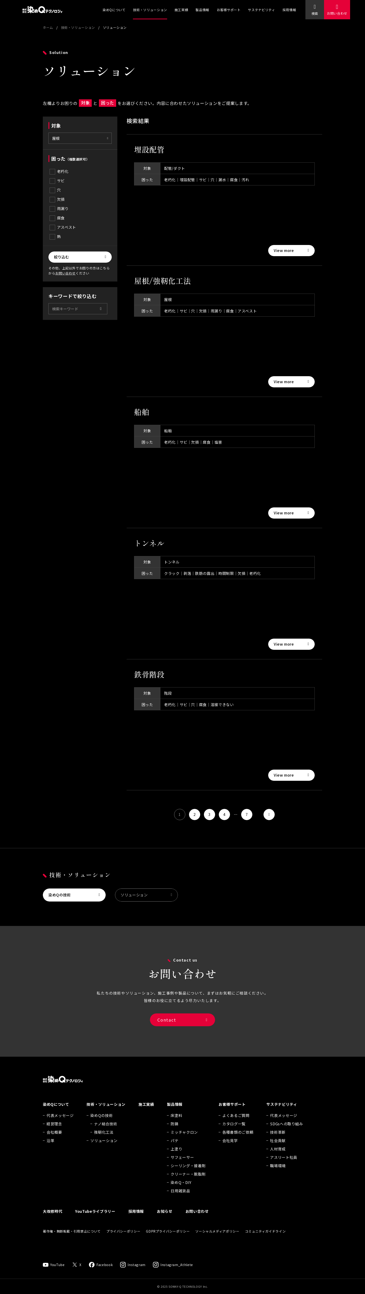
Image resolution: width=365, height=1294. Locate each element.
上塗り (176, 1154)
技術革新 (278, 1138)
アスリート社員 (283, 1163)
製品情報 (202, 9)
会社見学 (230, 1146)
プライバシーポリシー (123, 1237)
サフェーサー (182, 1163)
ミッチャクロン (184, 1138)
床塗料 (176, 1121)
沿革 (50, 1146)
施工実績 (181, 9)
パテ (174, 1146)
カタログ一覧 (234, 1129)
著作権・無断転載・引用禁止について (72, 1237)
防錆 (174, 1129)
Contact (166, 1023)
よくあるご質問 (235, 1121)
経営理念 (54, 1129)
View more (284, 250)
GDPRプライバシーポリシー (168, 1237)
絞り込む (61, 257)
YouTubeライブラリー (95, 1217)
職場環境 (278, 1171)
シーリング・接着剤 (188, 1171)
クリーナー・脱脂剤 (188, 1180)
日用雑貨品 (180, 1196)
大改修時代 (52, 1217)
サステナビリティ (261, 9)
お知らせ (164, 1217)
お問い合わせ (337, 13)
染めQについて (114, 9)
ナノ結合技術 (105, 1129)
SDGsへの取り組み (286, 1129)
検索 (314, 13)
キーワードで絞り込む (72, 296)
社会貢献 (278, 1146)
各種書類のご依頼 (237, 1138)
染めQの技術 (59, 897)
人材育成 (278, 1154)
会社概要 (54, 1138)
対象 (56, 125)
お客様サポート (228, 9)
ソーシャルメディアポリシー (217, 1237)
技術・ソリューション (150, 9)
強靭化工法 (103, 1138)
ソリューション (134, 897)
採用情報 (289, 9)
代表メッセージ (60, 1121)
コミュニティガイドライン (265, 1237)
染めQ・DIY (181, 1188)
